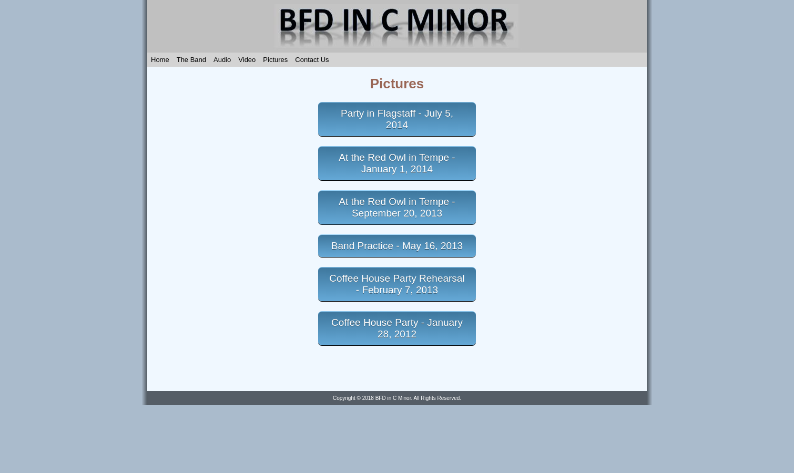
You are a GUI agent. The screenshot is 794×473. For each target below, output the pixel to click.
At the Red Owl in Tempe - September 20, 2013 (397, 207)
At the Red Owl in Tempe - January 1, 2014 (397, 163)
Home (160, 60)
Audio (222, 60)
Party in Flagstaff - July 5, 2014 (397, 119)
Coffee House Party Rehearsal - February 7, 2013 (396, 284)
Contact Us (312, 60)
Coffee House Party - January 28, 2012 (397, 328)
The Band (191, 60)
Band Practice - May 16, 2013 (397, 245)
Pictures (275, 60)
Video (247, 60)
